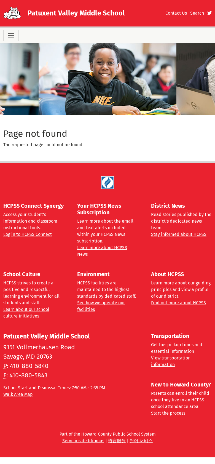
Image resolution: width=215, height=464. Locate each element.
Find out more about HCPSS (178, 302)
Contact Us (176, 13)
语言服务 (117, 440)
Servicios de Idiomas (83, 440)
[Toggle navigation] (11, 35)
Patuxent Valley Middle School (76, 13)
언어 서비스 (141, 440)
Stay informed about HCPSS (178, 234)
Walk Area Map (18, 394)
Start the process (168, 413)
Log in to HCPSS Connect (27, 234)
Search (197, 13)
